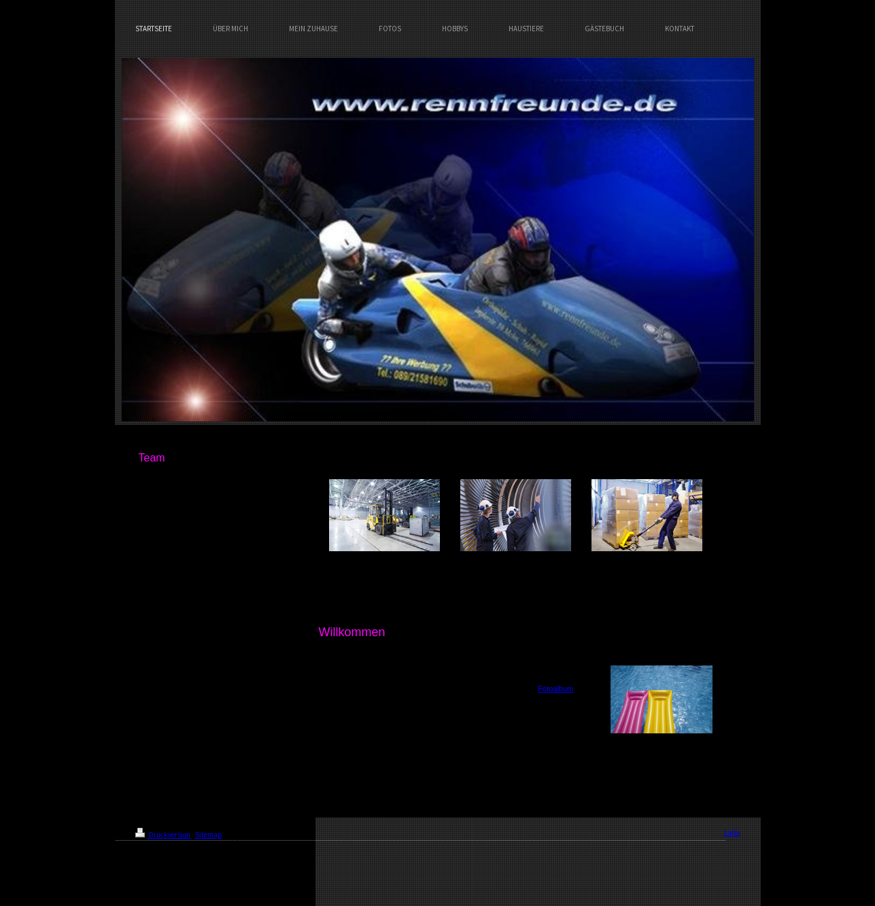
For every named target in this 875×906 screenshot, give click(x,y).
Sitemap (208, 834)
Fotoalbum (555, 688)
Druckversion (163, 834)
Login (732, 832)
